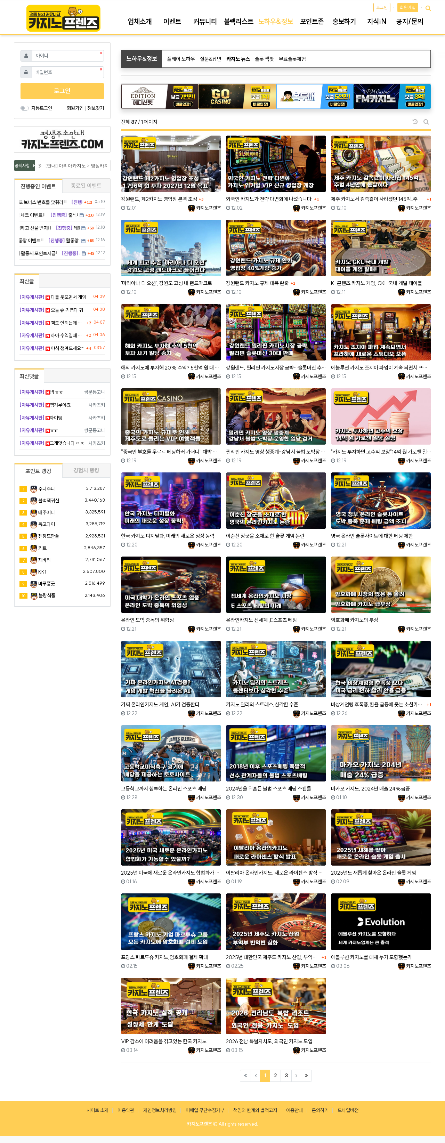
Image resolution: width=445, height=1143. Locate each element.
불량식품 (47, 595)
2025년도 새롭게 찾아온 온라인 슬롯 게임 (373, 872)
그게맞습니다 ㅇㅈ (51, 443)
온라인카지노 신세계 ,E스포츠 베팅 (261, 620)
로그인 (382, 7)
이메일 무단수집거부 (205, 1110)
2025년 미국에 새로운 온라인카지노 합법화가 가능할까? (171, 872)
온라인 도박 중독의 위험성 (147, 620)
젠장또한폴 (48, 536)
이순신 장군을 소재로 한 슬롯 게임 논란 (265, 536)
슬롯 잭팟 (264, 59)
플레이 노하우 (181, 59)
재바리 (44, 560)
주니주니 (46, 489)
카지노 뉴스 (238, 59)
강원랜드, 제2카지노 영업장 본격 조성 (159, 199)
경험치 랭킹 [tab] (86, 470)
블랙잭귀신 (48, 500)
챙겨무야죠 (45, 405)
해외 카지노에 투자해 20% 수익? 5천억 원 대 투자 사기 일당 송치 (171, 367)
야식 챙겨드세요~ (51, 348)
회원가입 (407, 7)
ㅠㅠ (38, 430)
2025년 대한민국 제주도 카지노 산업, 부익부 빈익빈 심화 (273, 957)
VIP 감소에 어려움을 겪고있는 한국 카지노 (164, 1041)
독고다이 (46, 524)
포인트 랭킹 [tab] (38, 471)
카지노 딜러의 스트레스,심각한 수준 (262, 704)
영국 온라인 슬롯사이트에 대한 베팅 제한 (372, 536)
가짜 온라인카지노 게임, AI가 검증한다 (160, 704)
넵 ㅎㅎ (41, 392)
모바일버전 (348, 1110)
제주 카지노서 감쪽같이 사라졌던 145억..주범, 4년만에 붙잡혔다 (378, 199)
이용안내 (294, 1110)
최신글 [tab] (26, 281)
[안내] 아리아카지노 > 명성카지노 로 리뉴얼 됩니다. (98, 165)
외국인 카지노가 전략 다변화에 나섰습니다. (269, 199)
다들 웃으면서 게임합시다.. (55, 297)
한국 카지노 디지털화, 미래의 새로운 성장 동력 (168, 536)
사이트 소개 (97, 1110)
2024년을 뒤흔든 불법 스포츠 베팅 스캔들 (268, 788)
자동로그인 (41, 108)
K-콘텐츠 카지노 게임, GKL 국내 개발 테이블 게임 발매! (381, 283)
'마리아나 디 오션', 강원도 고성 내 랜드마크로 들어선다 (171, 283)
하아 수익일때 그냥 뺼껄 (51, 335)
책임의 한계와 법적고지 (255, 1110)
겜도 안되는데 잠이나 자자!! (52, 323)
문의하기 (320, 1110)
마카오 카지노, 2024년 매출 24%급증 (370, 788)
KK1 (42, 572)
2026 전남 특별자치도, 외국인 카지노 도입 (269, 1041)
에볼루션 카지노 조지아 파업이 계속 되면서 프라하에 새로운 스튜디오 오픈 (381, 367)
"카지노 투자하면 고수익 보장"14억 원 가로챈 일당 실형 (381, 451)
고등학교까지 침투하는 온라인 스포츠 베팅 (164, 788)
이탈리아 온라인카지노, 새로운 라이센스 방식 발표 (276, 872)
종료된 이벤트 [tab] (86, 185)
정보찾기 (95, 108)
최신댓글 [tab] (29, 376)
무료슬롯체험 (292, 59)
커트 (42, 548)
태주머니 (46, 512)
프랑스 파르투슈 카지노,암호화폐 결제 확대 (164, 957)
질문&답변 (210, 59)
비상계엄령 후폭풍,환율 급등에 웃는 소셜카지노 (378, 704)
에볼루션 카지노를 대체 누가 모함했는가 (371, 957)
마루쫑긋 (46, 584)
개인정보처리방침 (160, 1110)
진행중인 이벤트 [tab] (38, 186)
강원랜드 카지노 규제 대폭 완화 (257, 283)
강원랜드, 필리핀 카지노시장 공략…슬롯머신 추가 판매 (276, 367)
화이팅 (40, 418)
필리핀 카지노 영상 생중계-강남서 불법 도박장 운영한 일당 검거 (276, 451)
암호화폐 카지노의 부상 (354, 620)
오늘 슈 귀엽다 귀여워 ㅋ (55, 310)
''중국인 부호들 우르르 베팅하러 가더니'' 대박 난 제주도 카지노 (171, 451)
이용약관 (126, 1110)
